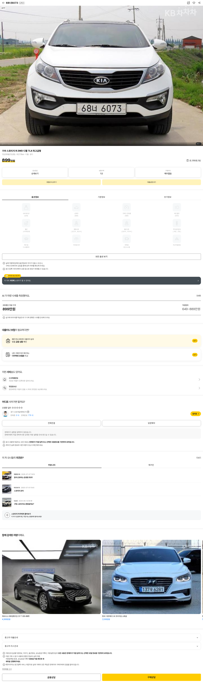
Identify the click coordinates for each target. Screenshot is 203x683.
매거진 (151, 465)
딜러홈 (194, 414)
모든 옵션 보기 (101, 256)
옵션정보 (35, 197)
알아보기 (101, 341)
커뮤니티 (51, 465)
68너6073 (15, 2)
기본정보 (101, 197)
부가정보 (167, 197)
